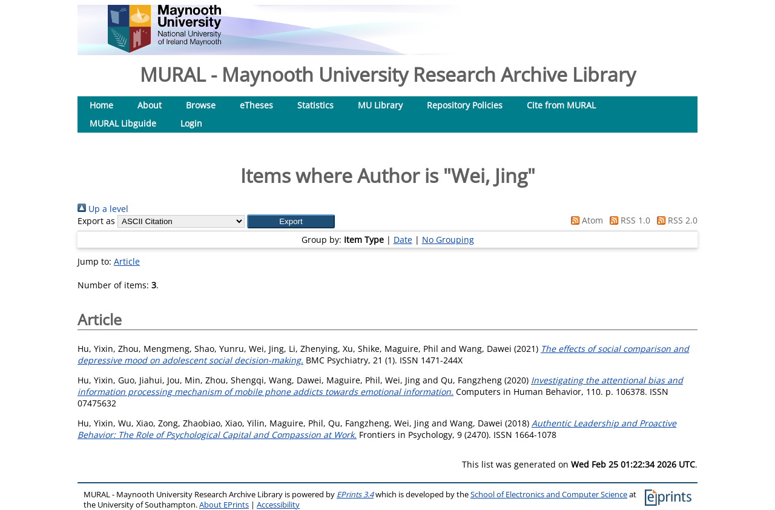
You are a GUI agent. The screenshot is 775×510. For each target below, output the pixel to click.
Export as (96, 221)
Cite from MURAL (561, 105)
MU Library (380, 105)
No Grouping (448, 239)
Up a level (103, 208)
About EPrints (224, 505)
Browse (201, 105)
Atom (585, 220)
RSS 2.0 (675, 220)
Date (403, 239)
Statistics (315, 105)
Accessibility (278, 505)
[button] (291, 221)
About (149, 105)
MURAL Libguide (123, 123)
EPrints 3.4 (355, 494)
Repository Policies (465, 105)
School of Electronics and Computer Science (548, 494)
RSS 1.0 (627, 220)
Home (101, 105)
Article (127, 261)
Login (191, 123)
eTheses (256, 105)
